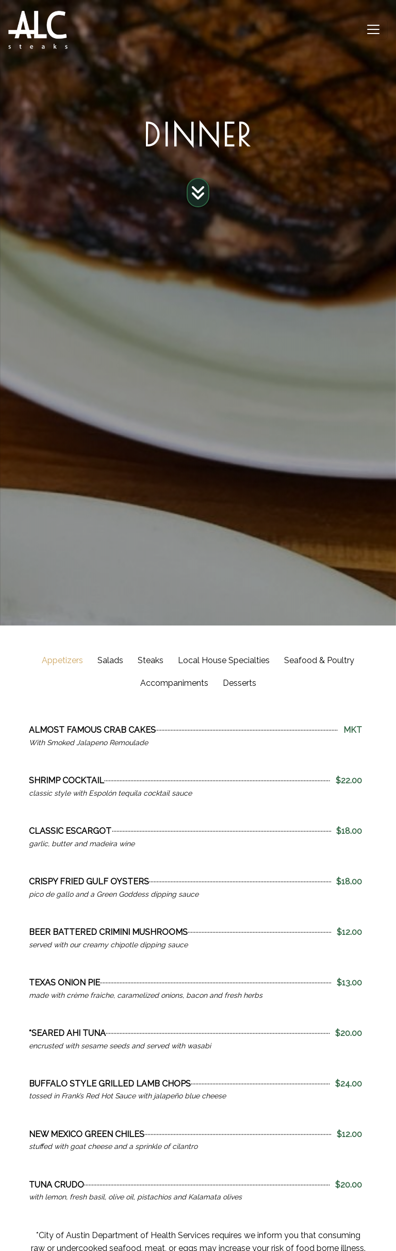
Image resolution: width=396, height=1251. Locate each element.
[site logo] (38, 29)
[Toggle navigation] (373, 29)
